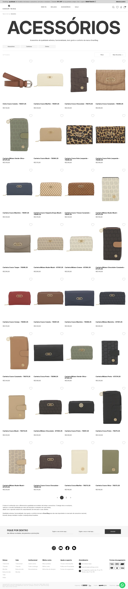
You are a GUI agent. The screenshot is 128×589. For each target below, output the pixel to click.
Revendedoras (32, 569)
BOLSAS (54, 7)
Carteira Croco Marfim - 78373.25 (77, 485)
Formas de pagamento (67, 569)
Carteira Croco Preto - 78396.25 (46, 376)
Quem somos (32, 563)
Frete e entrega (33, 566)
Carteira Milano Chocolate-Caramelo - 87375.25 (110, 268)
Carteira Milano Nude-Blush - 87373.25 (107, 213)
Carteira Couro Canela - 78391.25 (46, 322)
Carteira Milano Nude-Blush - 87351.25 (48, 267)
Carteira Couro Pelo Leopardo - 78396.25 (107, 159)
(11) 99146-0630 (85, 564)
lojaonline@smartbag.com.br (88, 567)
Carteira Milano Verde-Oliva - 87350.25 (76, 377)
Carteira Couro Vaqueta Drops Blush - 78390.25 (48, 213)
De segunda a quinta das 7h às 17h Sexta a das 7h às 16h (90, 571)
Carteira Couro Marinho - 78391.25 (16, 213)
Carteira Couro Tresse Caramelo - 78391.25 (77, 213)
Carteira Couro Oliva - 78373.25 (108, 485)
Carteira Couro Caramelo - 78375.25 (16, 376)
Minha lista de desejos (49, 569)
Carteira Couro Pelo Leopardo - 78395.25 (76, 159)
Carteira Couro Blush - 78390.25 (46, 158)
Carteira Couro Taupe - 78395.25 (15, 267)
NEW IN (43, 7)
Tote (4, 574)
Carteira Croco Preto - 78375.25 (108, 431)
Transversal (19, 563)
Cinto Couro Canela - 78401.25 (14, 104)
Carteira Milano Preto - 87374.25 (108, 376)
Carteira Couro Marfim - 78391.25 (46, 104)
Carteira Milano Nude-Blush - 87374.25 (14, 486)
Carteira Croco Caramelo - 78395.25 (109, 104)
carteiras (29, 46)
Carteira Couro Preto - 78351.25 (77, 431)
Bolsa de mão (7, 572)
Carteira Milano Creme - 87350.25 (78, 267)
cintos (47, 46)
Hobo (4, 577)
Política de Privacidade (67, 566)
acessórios (11, 46)
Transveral (6, 563)
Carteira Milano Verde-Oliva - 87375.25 (14, 159)
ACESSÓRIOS (65, 7)
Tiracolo (5, 566)
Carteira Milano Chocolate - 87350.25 (48, 431)
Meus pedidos (46, 563)
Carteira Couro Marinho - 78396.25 (78, 322)
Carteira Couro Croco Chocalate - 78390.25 (46, 486)
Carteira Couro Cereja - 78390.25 (15, 322)
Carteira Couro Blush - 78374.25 (15, 431)
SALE (77, 7)
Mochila (5, 569)
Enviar (112, 531)
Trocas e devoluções (66, 563)
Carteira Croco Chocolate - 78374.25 (79, 104)
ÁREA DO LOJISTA (120, 1)
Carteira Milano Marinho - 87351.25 (109, 322)
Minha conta (46, 566)
